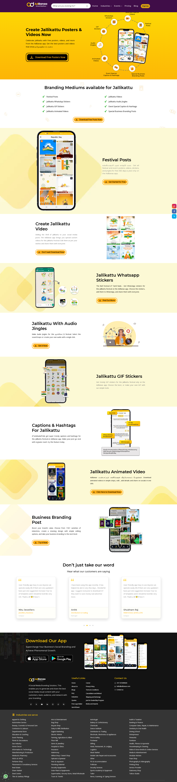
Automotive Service (19, 722)
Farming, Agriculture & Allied (61, 737)
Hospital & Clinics (57, 746)
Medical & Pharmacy (19, 755)
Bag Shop (54, 722)
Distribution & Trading (98, 731)
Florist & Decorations (20, 740)
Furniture (132, 740)
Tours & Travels (57, 776)
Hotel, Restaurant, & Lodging (101, 746)
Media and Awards (92, 704)
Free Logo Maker (77, 704)
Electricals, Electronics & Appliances (103, 734)
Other (92, 758)
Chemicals (94, 725)
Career (88, 683)
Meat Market (95, 752)
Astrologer (94, 719)
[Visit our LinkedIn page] (47, 704)
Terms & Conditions (92, 690)
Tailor (92, 773)
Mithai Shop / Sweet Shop (60, 755)
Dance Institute (95, 728)
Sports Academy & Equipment (101, 770)
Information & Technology (21, 749)
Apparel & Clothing (19, 719)
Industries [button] (105, 6)
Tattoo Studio (134, 773)
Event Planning (17, 737)
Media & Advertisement (138, 752)
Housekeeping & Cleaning (138, 746)
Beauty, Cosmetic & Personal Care (24, 725)
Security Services (96, 767)
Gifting (92, 743)
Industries (75, 697)
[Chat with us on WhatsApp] (58, 704)
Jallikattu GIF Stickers (55, 106)
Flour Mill (54, 740)
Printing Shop (134, 764)
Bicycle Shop (55, 725)
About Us (75, 686)
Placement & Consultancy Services (24, 764)
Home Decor (17, 746)
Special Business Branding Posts (122, 111)
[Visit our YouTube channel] (42, 704)
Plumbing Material (57, 764)
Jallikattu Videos (115, 96)
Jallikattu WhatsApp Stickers (58, 101)
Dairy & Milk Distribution (60, 728)
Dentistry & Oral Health (137, 728)
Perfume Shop (17, 761)
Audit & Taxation (135, 719)
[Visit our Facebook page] (30, 704)
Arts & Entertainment (59, 719)
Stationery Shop (135, 770)
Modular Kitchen (135, 755)
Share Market (17, 770)
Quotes (74, 700)
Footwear (93, 740)
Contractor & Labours (20, 728)
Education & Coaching (20, 734)
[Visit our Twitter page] (36, 704)
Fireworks (132, 737)
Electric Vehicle (56, 734)
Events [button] (117, 6)
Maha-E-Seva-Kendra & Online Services (143, 749)
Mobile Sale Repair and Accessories (103, 755)
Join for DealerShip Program (95, 700)
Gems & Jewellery (57, 743)
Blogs (73, 690)
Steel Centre (16, 773)
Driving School (134, 731)
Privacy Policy (90, 686)
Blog (136, 6)
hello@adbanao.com (122, 686)
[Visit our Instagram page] (52, 704)
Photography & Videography (139, 761)
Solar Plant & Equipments (60, 770)
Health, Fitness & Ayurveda (139, 743)
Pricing (128, 6)
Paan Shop (133, 758)
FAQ (73, 693)
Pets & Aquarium (57, 761)
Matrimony (55, 752)
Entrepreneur (134, 734)
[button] (84, 626)
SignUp (145, 6)
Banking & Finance (136, 722)
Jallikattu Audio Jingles (117, 101)
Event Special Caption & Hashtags (122, 106)
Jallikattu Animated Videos (57, 111)
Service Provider (135, 767)
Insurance (54, 749)
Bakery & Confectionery (99, 722)
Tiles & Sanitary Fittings (20, 776)
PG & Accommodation (98, 761)
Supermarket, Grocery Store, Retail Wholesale (68, 773)
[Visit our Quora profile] (63, 704)
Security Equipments (58, 767)
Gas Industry (16, 743)
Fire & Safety (95, 737)
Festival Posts (52, 96)
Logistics (93, 749)
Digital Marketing (57, 731)
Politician (93, 764)
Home (95, 6)
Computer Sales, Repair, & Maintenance (143, 725)
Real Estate (16, 767)
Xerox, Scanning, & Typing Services (103, 776)
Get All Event (75, 707)
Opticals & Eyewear (58, 758)
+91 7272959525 (120, 683)
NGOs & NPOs (17, 758)
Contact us (118, 690)
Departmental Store (19, 731)
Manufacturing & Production (22, 752)
